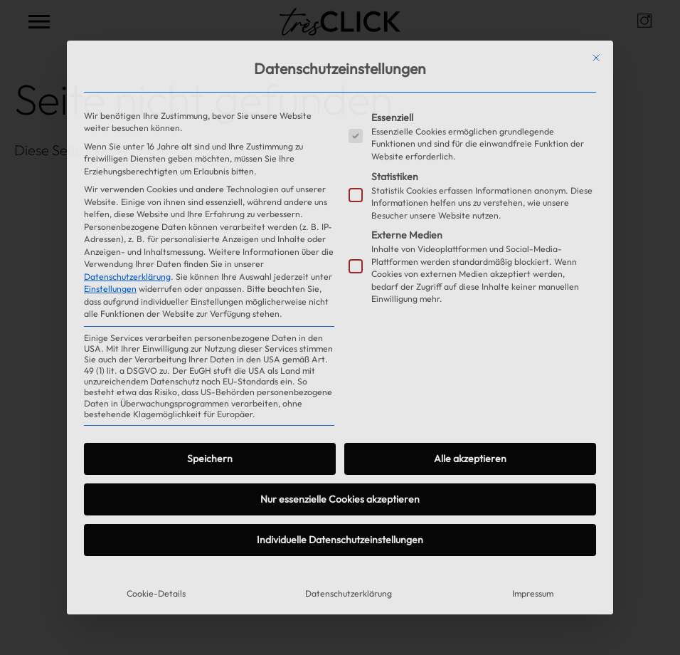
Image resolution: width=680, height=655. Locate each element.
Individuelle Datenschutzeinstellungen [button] (340, 539)
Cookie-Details (156, 593)
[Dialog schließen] (596, 57)
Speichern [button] (210, 458)
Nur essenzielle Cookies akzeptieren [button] (340, 499)
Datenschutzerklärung (127, 276)
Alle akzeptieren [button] (470, 458)
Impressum (532, 593)
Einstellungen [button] (110, 288)
